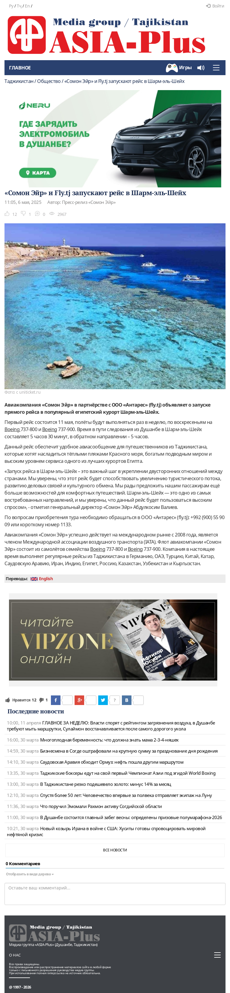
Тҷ (19, 6)
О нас (15, 955)
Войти (215, 6)
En (27, 6)
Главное (20, 67)
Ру (11, 6)
